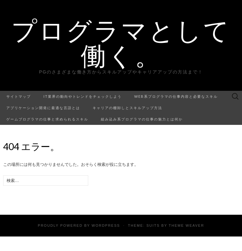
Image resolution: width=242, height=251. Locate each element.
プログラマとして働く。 (121, 42)
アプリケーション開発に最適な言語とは (43, 108)
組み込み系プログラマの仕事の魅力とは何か (142, 119)
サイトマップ (18, 96)
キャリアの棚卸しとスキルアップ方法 (127, 108)
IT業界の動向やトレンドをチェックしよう (82, 96)
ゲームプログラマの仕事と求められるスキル (47, 119)
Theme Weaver (186, 225)
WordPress (106, 225)
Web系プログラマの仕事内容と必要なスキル (176, 96)
